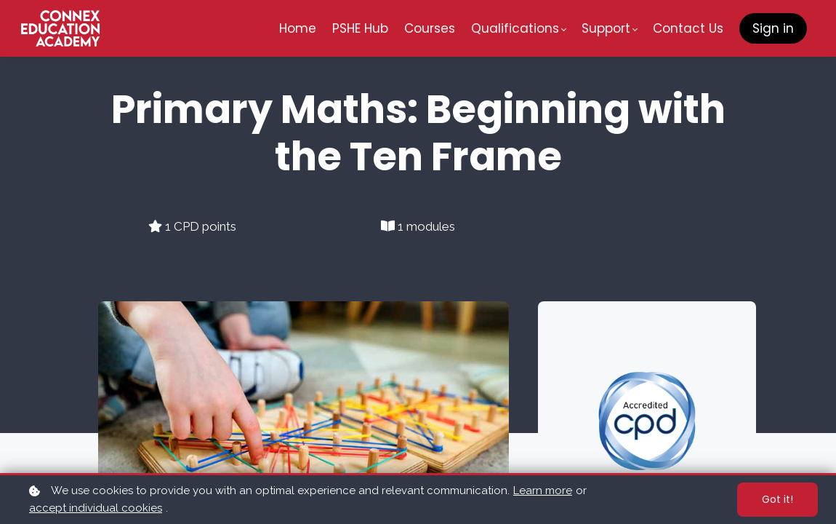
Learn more (542, 490)
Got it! (777, 499)
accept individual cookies (95, 508)
